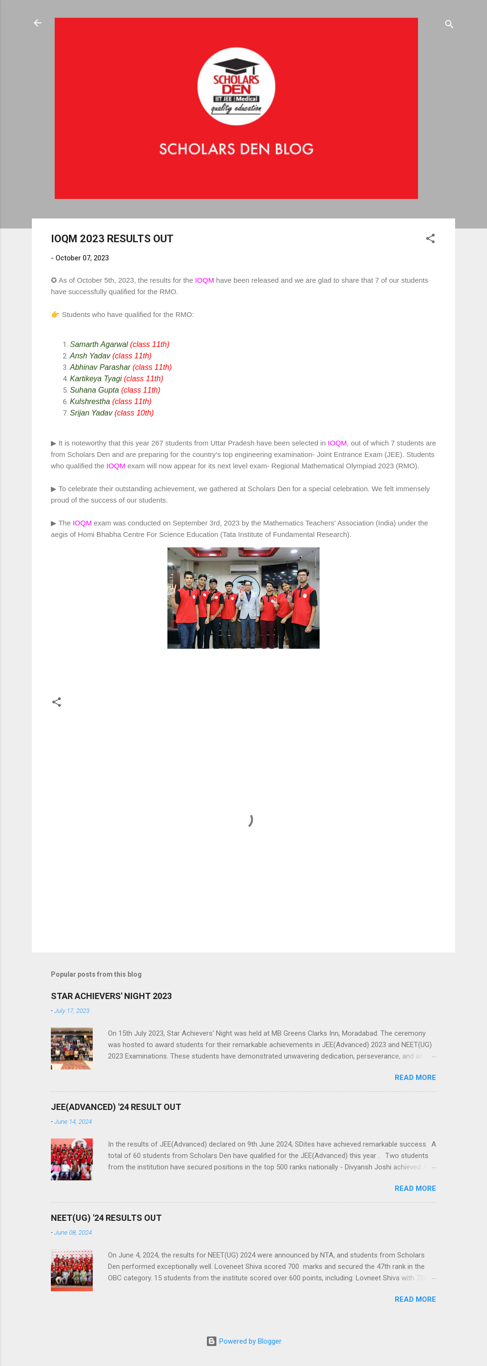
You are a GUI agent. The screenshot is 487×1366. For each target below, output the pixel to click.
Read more (415, 1077)
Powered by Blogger (244, 1341)
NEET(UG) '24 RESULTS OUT (106, 1218)
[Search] (449, 25)
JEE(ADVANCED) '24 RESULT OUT (116, 1107)
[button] (430, 240)
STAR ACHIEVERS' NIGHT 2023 (111, 996)
